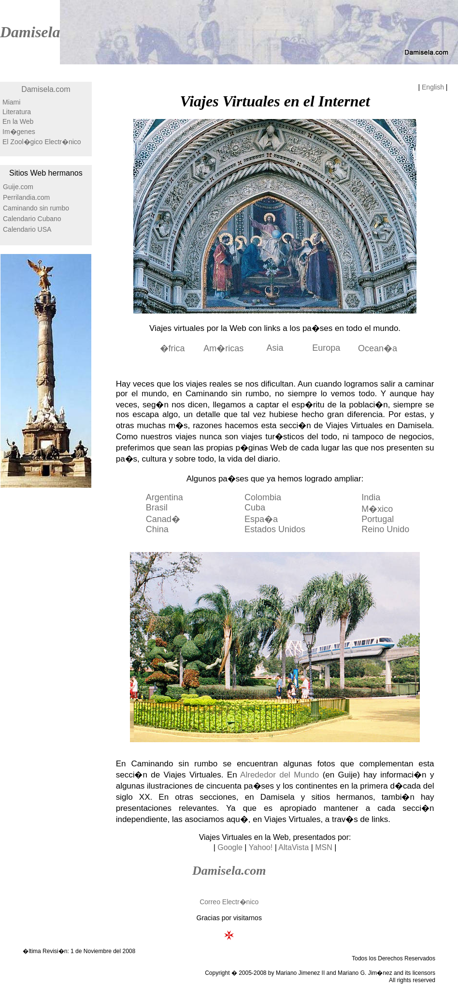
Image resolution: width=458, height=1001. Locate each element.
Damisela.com (45, 89)
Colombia (262, 497)
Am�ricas (223, 348)
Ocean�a (377, 348)
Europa (326, 348)
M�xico (377, 509)
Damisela (30, 32)
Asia (275, 348)
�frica (172, 348)
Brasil (157, 507)
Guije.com (18, 187)
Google (230, 847)
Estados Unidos (274, 529)
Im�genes (18, 131)
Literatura (16, 112)
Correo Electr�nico (229, 902)
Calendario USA (27, 229)
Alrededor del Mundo (279, 774)
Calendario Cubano (32, 219)
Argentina (164, 497)
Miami (11, 102)
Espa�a (261, 519)
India (370, 497)
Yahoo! (261, 847)
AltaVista (293, 847)
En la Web (17, 121)
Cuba (254, 507)
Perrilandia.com (26, 197)
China (157, 529)
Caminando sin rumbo (36, 208)
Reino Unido (385, 529)
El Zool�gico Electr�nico (41, 142)
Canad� (163, 519)
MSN (323, 847)
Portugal (377, 519)
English (433, 87)
